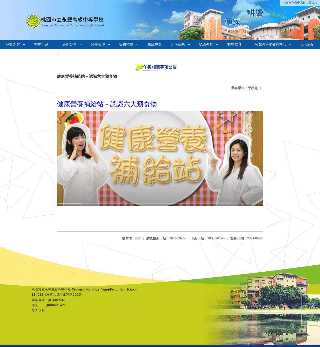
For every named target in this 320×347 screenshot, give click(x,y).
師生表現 (98, 44)
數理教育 (234, 44)
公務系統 (178, 44)
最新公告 (69, 44)
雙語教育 (206, 44)
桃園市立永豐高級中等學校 (300, 2)
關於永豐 (13, 44)
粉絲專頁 (155, 44)
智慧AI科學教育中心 (270, 44)
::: (58, 54)
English (307, 44)
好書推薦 (126, 44)
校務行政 (41, 44)
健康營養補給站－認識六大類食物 (107, 104)
